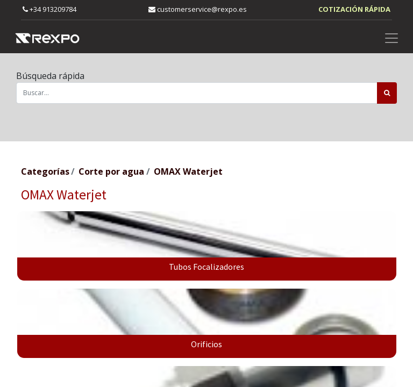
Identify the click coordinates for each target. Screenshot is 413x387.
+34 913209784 (49, 9)
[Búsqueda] (387, 93)
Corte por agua (111, 171)
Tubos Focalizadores (206, 266)
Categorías (45, 171)
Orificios (206, 344)
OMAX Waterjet (188, 171)
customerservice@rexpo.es (197, 9)
